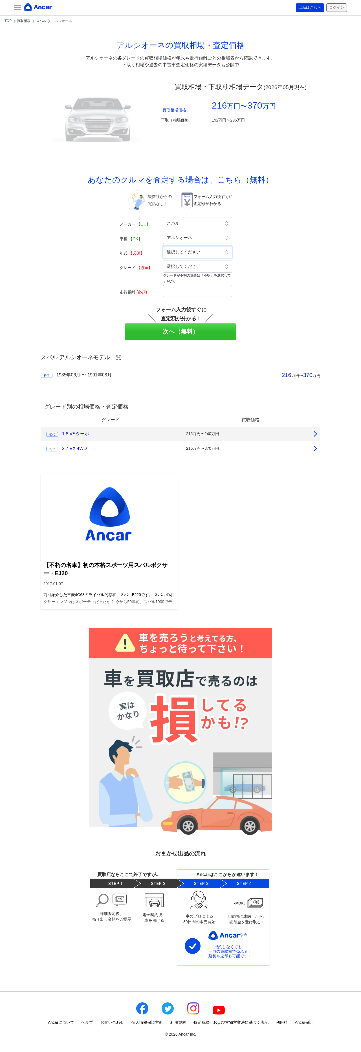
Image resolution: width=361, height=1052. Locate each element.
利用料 (282, 1022)
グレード (136, 267)
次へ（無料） (181, 331)
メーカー (135, 224)
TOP (8, 21)
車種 (131, 239)
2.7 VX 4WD (74, 448)
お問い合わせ (112, 1022)
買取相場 (23, 21)
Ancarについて (61, 1022)
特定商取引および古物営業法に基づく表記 (230, 1022)
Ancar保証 (304, 1022)
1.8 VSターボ (75, 433)
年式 (132, 253)
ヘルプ (87, 1022)
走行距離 (133, 292)
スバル (41, 21)
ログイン (336, 7)
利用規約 (178, 1022)
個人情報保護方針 (147, 1022)
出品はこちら (308, 7)
